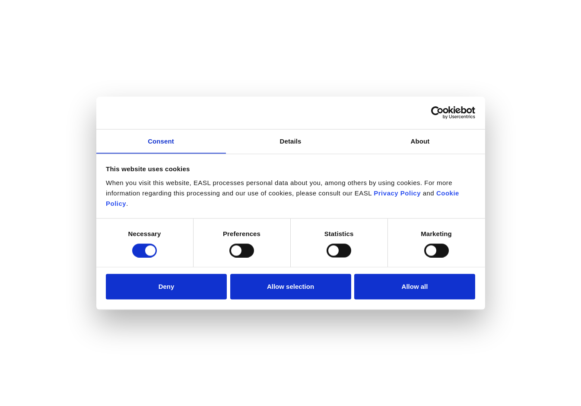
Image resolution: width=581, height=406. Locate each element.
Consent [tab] (161, 140)
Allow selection (290, 286)
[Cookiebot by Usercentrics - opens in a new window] (437, 112)
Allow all (415, 286)
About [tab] (420, 140)
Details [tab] (291, 140)
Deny (167, 286)
